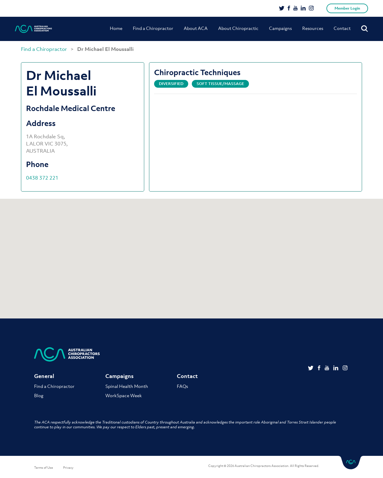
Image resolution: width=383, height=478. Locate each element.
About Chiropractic (238, 28)
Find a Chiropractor (153, 28)
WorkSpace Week (123, 395)
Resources (312, 28)
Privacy (68, 467)
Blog (38, 395)
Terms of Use (43, 467)
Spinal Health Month (126, 386)
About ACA (196, 28)
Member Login (347, 8)
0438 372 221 (42, 177)
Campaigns (280, 28)
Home (116, 28)
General (44, 376)
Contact (342, 28)
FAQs (182, 386)
